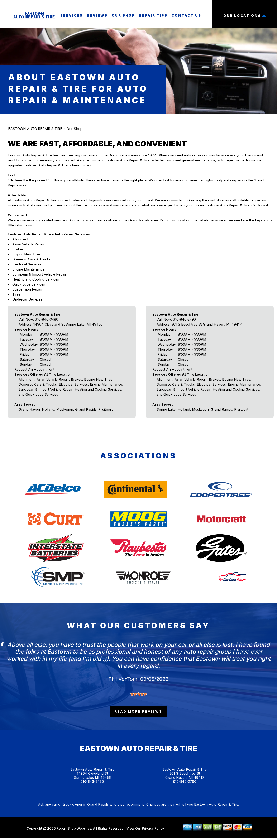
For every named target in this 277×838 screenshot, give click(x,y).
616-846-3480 (46, 319)
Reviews (97, 15)
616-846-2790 (184, 319)
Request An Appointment (34, 369)
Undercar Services (27, 299)
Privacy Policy (153, 828)
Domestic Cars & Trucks (31, 259)
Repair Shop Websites (73, 828)
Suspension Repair (27, 289)
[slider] (138, 694)
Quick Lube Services (28, 284)
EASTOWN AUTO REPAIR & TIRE (35, 129)
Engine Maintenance (28, 269)
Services (71, 15)
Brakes (17, 249)
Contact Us (186, 15)
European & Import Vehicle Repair (39, 274)
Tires (16, 294)
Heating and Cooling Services (35, 279)
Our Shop (123, 15)
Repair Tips (153, 15)
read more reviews (138, 711)
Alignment (20, 239)
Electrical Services (26, 264)
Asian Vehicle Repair (28, 244)
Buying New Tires (26, 254)
